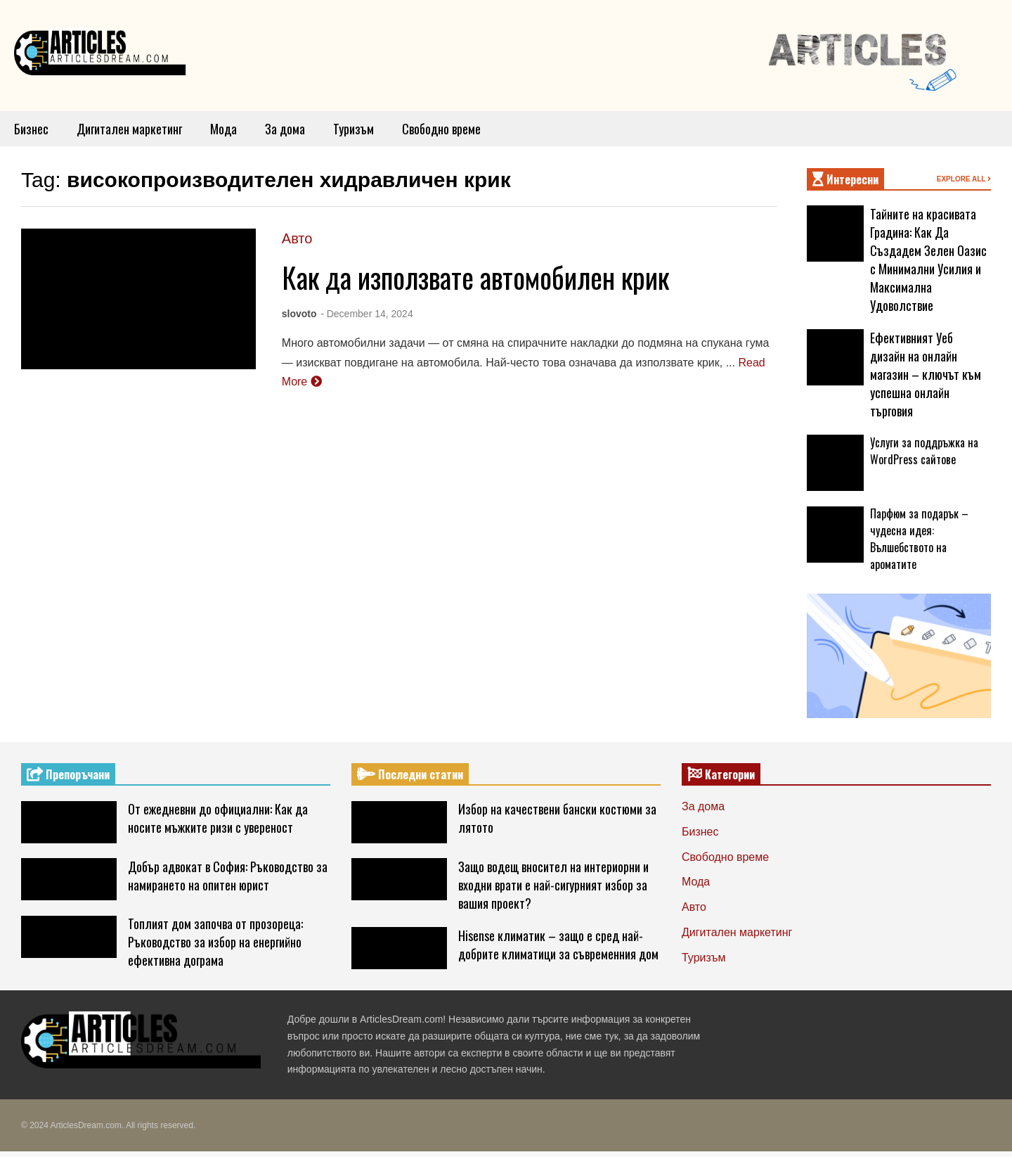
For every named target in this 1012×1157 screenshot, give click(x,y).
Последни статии (410, 774)
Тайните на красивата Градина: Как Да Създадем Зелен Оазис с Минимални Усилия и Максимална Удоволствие (928, 259)
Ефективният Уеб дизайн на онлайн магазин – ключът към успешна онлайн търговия (925, 374)
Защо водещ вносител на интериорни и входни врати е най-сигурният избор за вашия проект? (553, 884)
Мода (223, 129)
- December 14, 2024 (366, 313)
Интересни (845, 179)
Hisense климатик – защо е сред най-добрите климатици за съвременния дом (558, 944)
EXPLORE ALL (964, 179)
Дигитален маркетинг (129, 129)
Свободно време (441, 129)
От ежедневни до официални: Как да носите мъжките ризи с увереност (218, 818)
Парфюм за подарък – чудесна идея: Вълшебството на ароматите (919, 539)
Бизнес (31, 129)
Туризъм (353, 129)
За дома (285, 129)
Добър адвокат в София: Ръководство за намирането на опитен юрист (227, 875)
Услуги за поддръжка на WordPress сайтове (924, 451)
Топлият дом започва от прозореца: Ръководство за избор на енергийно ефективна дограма (215, 941)
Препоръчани (68, 774)
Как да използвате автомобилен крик (475, 277)
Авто (297, 238)
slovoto (299, 313)
